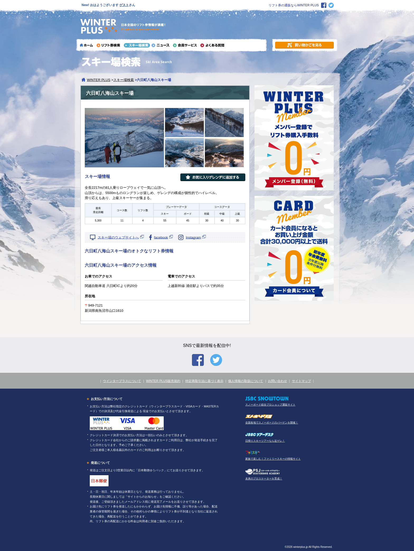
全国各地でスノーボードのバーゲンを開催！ (271, 422)
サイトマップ (301, 381)
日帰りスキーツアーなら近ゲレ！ (265, 440)
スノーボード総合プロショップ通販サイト (270, 404)
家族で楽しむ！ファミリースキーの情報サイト (273, 458)
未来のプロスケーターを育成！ (263, 478)
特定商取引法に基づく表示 (204, 381)
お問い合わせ (277, 381)
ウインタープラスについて (122, 381)
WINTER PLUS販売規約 (163, 381)
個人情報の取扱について (245, 381)
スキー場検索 (123, 80)
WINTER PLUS (98, 80)
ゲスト (124, 5)
